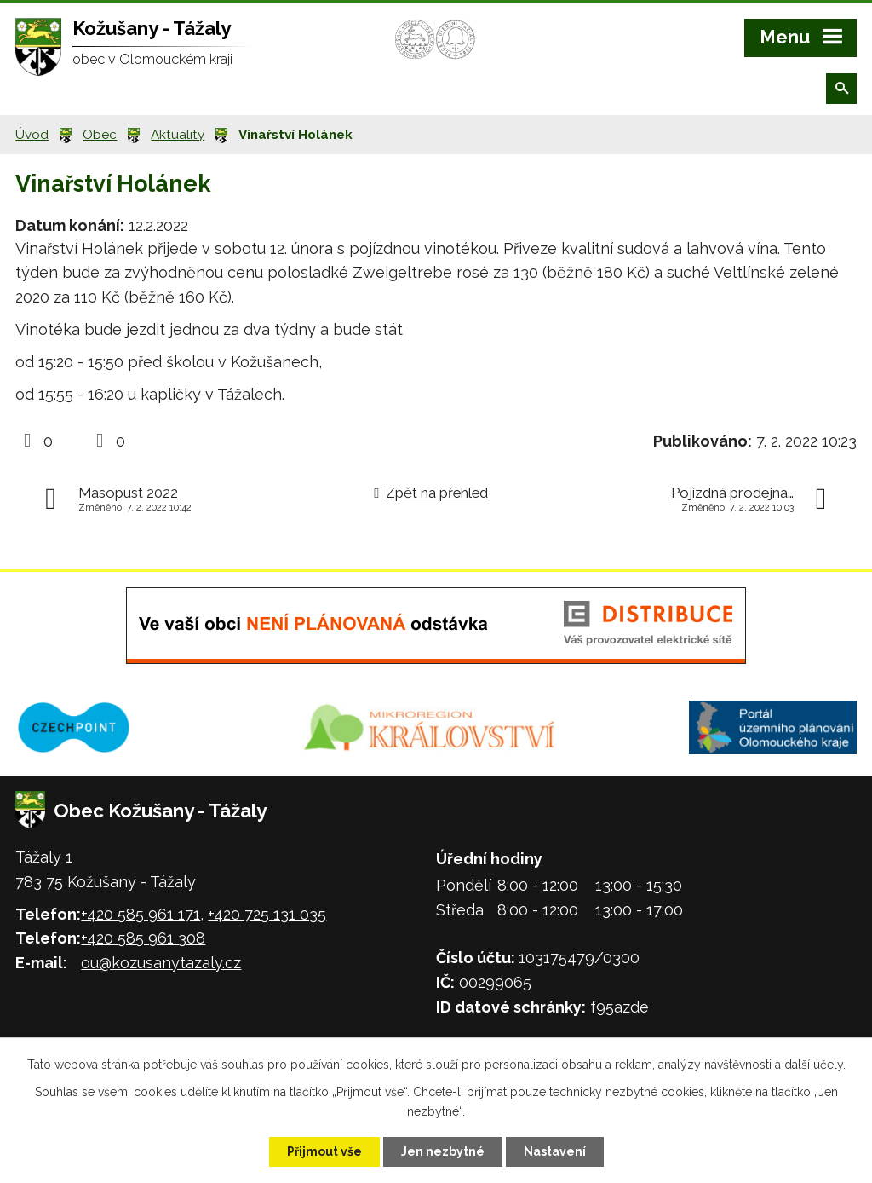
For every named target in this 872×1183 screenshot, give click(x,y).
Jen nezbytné (443, 1151)
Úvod (32, 134)
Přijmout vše (324, 1151)
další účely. (815, 1064)
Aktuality (177, 134)
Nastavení (555, 1151)
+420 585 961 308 (143, 938)
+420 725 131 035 (267, 914)
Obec (100, 134)
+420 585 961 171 (140, 914)
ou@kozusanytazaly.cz (161, 963)
